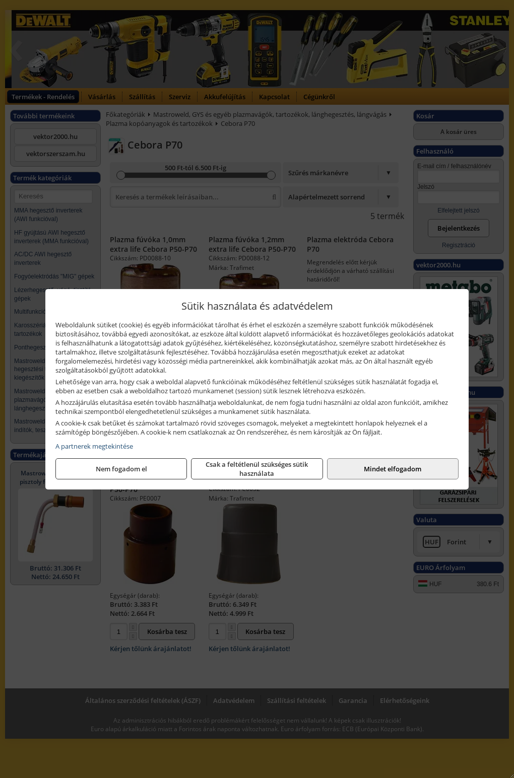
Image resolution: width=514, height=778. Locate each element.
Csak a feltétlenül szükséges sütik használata (257, 469)
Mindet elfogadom (392, 468)
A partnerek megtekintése (94, 446)
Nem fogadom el (121, 468)
